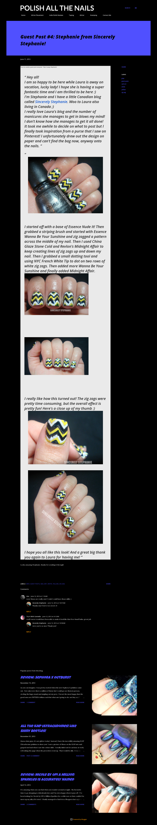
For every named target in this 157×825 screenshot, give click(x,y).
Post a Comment (33, 756)
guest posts (125, 81)
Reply (28, 612)
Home (22, 15)
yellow (124, 90)
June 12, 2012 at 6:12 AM (50, 616)
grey (123, 78)
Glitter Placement (36, 15)
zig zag (124, 92)
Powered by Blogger (78, 819)
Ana (27, 596)
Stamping (92, 15)
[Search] (127, 7)
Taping (70, 15)
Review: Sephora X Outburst (45, 678)
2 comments (31, 804)
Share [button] (124, 67)
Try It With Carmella (33, 616)
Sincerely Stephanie (51, 101)
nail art (124, 84)
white (123, 87)
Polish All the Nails (57, 8)
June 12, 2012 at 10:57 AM (56, 603)
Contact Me (106, 15)
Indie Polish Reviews (55, 15)
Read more (80, 702)
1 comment (31, 702)
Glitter (80, 15)
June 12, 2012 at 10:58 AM (56, 623)
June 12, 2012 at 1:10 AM (39, 596)
